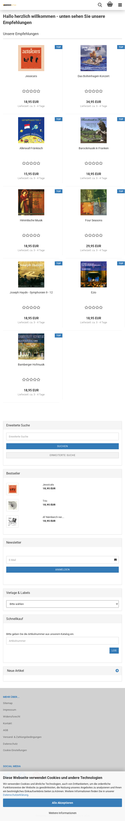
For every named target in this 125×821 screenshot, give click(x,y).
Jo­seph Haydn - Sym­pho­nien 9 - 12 (31, 292)
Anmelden (62, 569)
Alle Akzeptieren (62, 802)
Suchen (62, 446)
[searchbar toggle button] (100, 5)
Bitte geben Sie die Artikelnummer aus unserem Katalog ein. (40, 634)
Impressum (9, 709)
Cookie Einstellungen (15, 750)
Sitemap (7, 703)
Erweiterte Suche (62, 455)
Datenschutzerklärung (15, 794)
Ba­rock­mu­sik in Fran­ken (94, 148)
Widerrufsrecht (11, 716)
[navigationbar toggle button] (120, 5)
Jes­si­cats (31, 76)
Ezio (93, 292)
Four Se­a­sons (93, 220)
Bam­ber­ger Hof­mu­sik (31, 364)
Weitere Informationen (62, 813)
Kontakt (7, 723)
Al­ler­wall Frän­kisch (31, 148)
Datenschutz (10, 743)
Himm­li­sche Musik (31, 220)
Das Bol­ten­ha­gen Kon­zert (94, 76)
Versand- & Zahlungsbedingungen (22, 736)
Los (114, 650)
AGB (5, 730)
